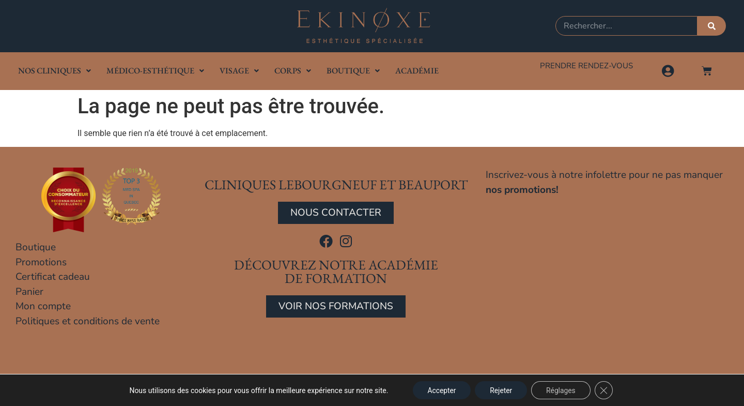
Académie (417, 70)
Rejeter (500, 390)
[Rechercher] (712, 26)
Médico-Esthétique (155, 70)
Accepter (440, 390)
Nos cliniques (54, 70)
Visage (239, 70)
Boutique (353, 70)
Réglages (562, 390)
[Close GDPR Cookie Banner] (606, 390)
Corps (292, 70)
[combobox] (626, 26)
